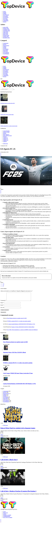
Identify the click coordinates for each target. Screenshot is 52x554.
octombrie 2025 (6, 29)
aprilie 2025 (5, 33)
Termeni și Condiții (7, 516)
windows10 (5, 137)
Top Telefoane (6, 14)
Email (2, 306)
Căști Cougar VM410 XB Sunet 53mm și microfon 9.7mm (18, 374)
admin (2, 436)
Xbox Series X (6, 134)
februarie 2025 (6, 35)
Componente (5, 20)
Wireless (5, 136)
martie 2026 (5, 27)
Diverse (4, 21)
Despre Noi (5, 514)
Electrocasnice (6, 45)
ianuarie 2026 (6, 28)
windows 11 (5, 139)
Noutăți (4, 12)
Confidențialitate (6, 517)
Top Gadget (5, 19)
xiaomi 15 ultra (6, 132)
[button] (1, 78)
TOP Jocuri (5, 51)
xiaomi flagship (6, 130)
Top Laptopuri (6, 52)
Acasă (4, 11)
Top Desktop (5, 17)
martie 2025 (5, 34)
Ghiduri (4, 13)
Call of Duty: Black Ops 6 (9, 461)
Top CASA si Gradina (7, 518)
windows (5, 141)
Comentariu (3, 302)
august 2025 (5, 31)
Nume (2, 304)
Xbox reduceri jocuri (7, 135)
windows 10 (5, 140)
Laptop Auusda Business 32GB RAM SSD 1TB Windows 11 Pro (21, 325)
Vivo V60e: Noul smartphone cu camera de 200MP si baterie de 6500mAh (22, 331)
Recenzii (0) (3, 313)
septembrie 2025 (6, 30)
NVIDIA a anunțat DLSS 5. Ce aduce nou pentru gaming (19, 322)
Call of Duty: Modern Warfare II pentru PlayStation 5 (18, 493)
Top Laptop (5, 16)
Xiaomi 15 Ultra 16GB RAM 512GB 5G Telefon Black (22, 328)
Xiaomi (4, 133)
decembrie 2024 (6, 37)
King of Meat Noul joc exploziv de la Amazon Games (18, 429)
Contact (4, 515)
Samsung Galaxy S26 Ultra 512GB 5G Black (7, 114)
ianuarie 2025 (6, 36)
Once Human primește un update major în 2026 (8, 103)
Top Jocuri (5, 18)
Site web (2, 309)
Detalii (2, 438)
